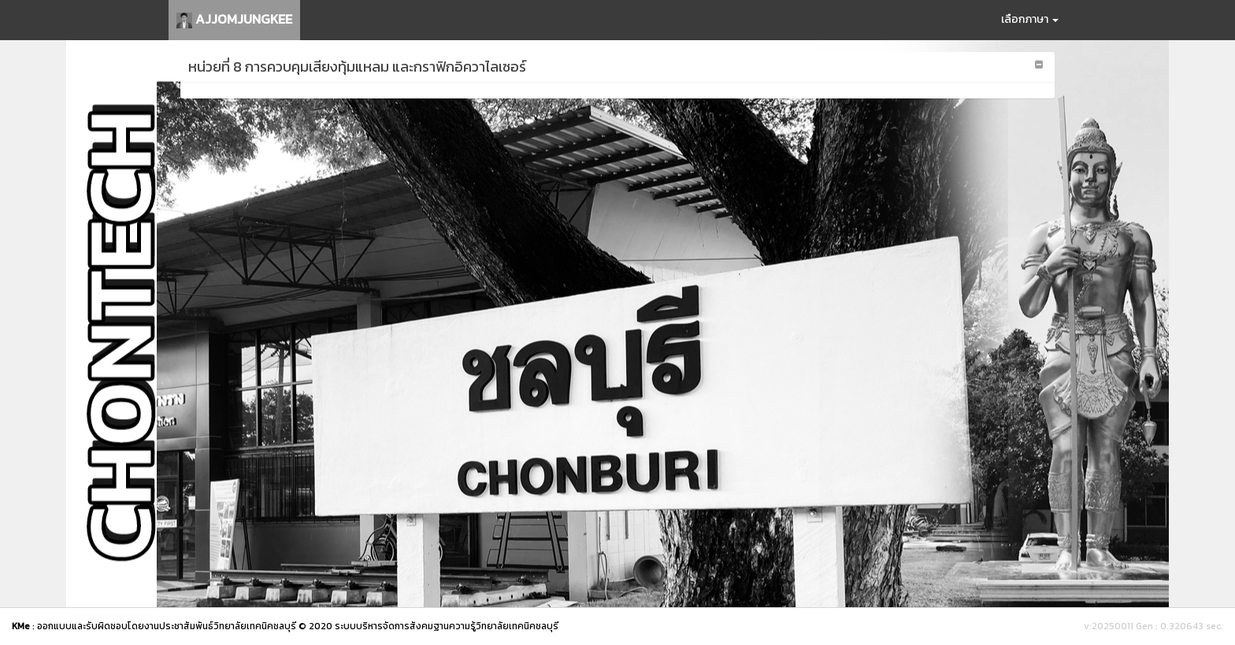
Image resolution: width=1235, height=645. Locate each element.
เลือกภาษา (1030, 19)
